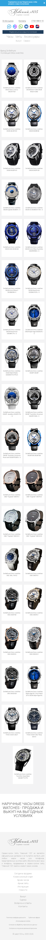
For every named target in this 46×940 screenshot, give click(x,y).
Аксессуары (32, 36)
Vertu (18, 36)
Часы (9, 36)
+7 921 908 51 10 (37, 21)
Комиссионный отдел (23, 877)
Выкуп (19, 41)
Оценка (23, 900)
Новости (23, 890)
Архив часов (23, 880)
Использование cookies (23, 921)
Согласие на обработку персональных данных (23, 925)
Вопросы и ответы (23, 903)
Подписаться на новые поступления (23, 32)
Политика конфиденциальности (16, 917)
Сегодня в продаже (23, 873)
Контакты (22, 21)
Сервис (27, 41)
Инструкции (23, 886)
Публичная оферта (34, 917)
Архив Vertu (23, 883)
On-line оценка (8, 21)
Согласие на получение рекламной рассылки (23, 928)
